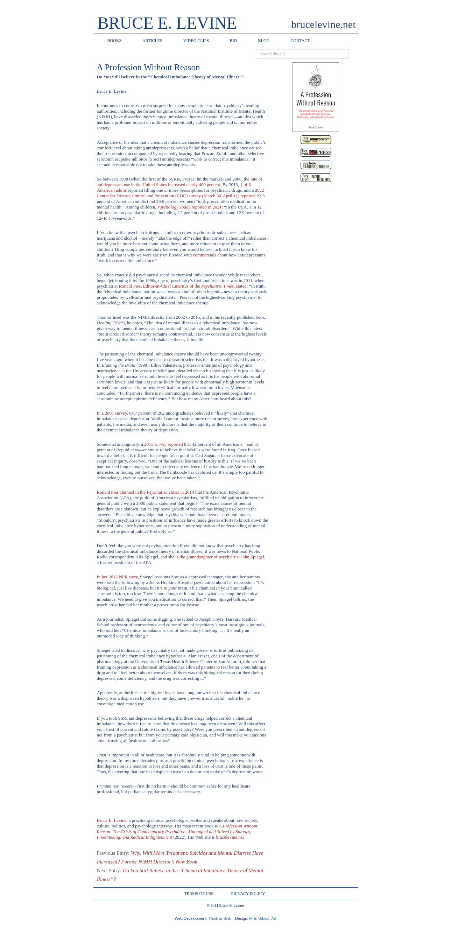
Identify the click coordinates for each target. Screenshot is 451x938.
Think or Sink (220, 918)
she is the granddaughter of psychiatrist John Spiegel (216, 556)
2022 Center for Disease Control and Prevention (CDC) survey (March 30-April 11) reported (180, 193)
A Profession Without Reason (148, 67)
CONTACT (300, 40)
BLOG (264, 40)
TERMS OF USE (199, 893)
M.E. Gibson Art (262, 918)
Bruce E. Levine (112, 820)
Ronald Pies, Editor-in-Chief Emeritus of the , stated (183, 286)
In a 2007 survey (112, 413)
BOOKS (114, 40)
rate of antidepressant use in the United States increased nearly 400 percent (179, 181)
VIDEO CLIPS (196, 40)
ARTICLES (152, 40)
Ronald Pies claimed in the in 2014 (145, 492)
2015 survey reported (163, 444)
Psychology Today (189, 207)
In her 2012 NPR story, (118, 576)
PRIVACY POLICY (248, 893)
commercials (204, 255)
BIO (233, 40)
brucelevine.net (230, 837)
